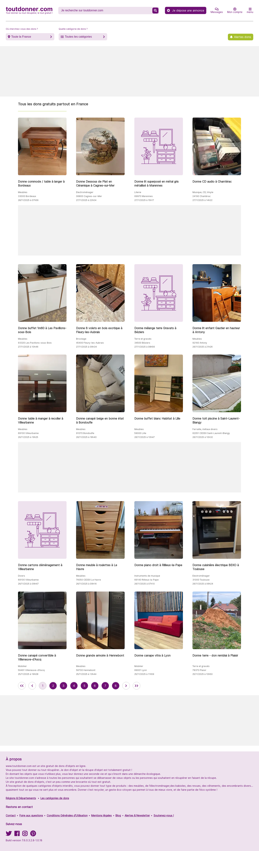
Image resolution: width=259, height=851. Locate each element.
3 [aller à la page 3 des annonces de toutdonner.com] (63, 685)
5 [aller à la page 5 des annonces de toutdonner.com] (84, 685)
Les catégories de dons (54, 798)
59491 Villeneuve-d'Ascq (31, 670)
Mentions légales (101, 815)
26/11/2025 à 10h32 (202, 437)
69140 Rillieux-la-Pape (146, 579)
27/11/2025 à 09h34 (86, 346)
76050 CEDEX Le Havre (88, 579)
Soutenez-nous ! (164, 815)
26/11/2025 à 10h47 (144, 437)
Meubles (22, 192)
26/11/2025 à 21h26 (202, 346)
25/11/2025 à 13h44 (86, 674)
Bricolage (81, 338)
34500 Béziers (142, 342)
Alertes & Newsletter (137, 815)
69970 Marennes (143, 196)
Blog (118, 815)
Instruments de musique (147, 575)
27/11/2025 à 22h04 (86, 200)
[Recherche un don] (105, 10)
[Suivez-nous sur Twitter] (9, 834)
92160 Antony (199, 342)
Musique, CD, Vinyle (202, 192)
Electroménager (84, 192)
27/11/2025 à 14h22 (202, 200)
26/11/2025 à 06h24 (202, 583)
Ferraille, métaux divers (204, 429)
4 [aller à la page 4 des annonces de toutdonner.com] (74, 685)
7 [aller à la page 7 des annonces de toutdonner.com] (105, 685)
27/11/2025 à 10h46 (28, 346)
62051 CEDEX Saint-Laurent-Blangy (211, 433)
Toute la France (21, 36)
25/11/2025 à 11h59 (144, 674)
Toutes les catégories (78, 36)
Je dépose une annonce (185, 10)
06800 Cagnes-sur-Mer (89, 196)
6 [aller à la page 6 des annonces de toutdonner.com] (95, 685)
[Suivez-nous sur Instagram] (24, 834)
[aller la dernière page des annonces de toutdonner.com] (136, 685)
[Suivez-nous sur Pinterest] (33, 834)
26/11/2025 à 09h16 (86, 583)
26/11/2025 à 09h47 (28, 583)
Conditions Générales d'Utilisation (67, 815)
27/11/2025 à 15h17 (144, 200)
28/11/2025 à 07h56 (28, 200)
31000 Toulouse (201, 579)
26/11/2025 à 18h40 (86, 437)
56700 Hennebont (85, 670)
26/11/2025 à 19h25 (28, 437)
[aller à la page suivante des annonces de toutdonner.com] (126, 685)
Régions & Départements (21, 798)
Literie (137, 192)
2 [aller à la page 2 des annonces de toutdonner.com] (53, 685)
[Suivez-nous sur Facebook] (16, 834)
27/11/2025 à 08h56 (144, 346)
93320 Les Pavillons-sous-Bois (35, 342)
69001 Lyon (140, 670)
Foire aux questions (31, 815)
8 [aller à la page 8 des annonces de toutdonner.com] (116, 685)
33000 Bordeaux (27, 196)
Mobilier (22, 666)
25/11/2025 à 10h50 (202, 674)
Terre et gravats (142, 338)
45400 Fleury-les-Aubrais (90, 342)
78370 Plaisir (199, 670)
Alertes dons (242, 37)
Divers (21, 575)
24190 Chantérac (201, 196)
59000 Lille (140, 433)
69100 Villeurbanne (28, 433)
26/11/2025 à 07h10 (144, 583)
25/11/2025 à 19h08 (28, 674)
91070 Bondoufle (85, 433)
